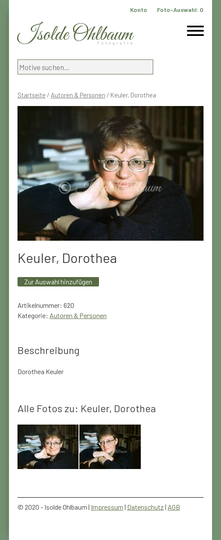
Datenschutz (145, 507)
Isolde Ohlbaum (75, 34)
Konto (138, 9)
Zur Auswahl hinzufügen (58, 281)
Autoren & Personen (78, 95)
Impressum (107, 507)
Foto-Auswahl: (180, 9)
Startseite (31, 95)
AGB (174, 507)
